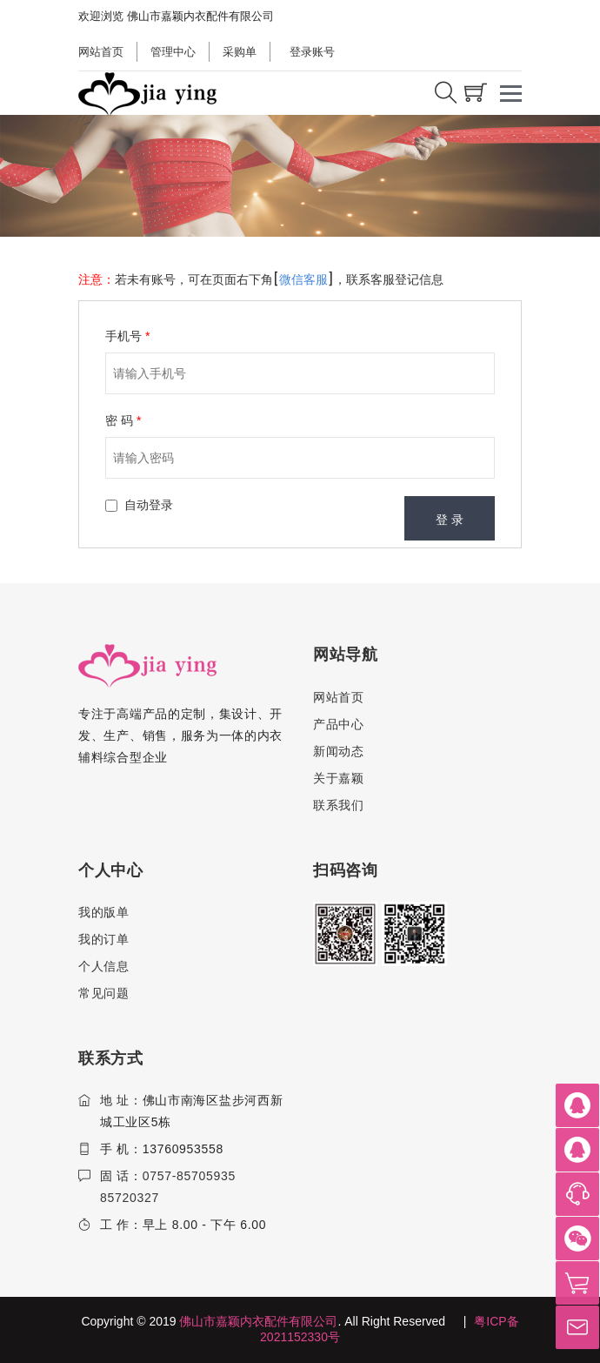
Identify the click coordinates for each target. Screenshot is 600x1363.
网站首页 (100, 51)
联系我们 (338, 805)
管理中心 (173, 51)
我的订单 (104, 939)
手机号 (127, 336)
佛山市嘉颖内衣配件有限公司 (258, 1321)
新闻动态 (338, 751)
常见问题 (104, 993)
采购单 (240, 51)
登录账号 (310, 51)
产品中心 (338, 724)
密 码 (123, 420)
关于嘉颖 (338, 778)
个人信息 (104, 966)
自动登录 (148, 505)
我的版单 (104, 912)
